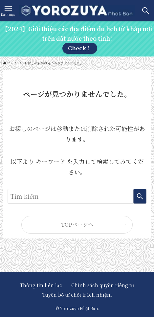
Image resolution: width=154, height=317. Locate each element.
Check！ (80, 48)
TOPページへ (77, 224)
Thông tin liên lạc (43, 285)
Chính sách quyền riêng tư (102, 285)
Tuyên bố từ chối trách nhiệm (77, 294)
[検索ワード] (77, 196)
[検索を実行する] (139, 196)
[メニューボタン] (8, 10)
